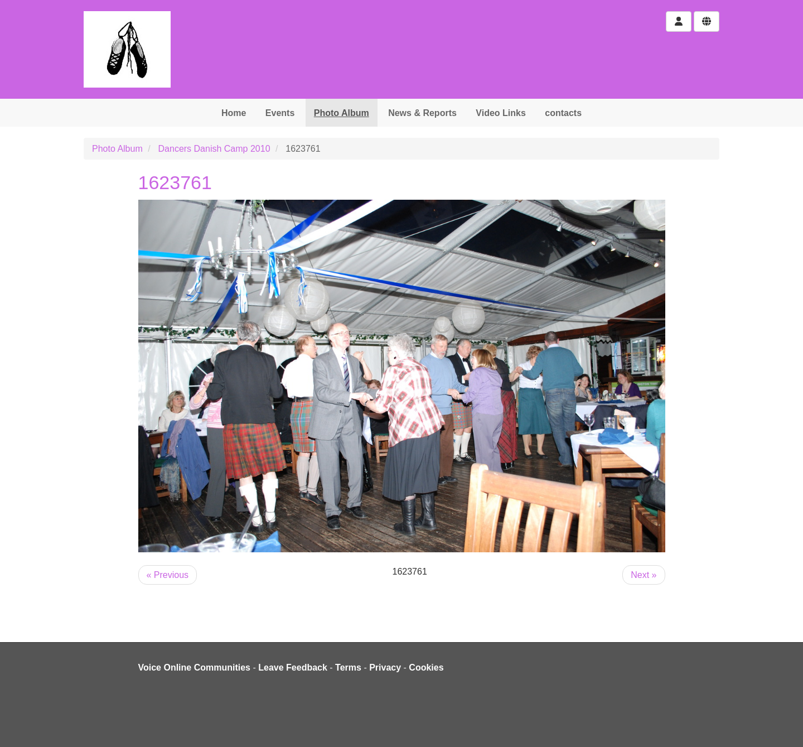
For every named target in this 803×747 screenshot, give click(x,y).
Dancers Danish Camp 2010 (214, 148)
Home (233, 113)
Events (279, 113)
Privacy (385, 667)
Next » (643, 575)
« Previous (168, 575)
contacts (563, 113)
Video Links (501, 113)
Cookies (426, 667)
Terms (348, 667)
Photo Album (341, 113)
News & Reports (422, 113)
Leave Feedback (292, 667)
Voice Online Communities (194, 667)
